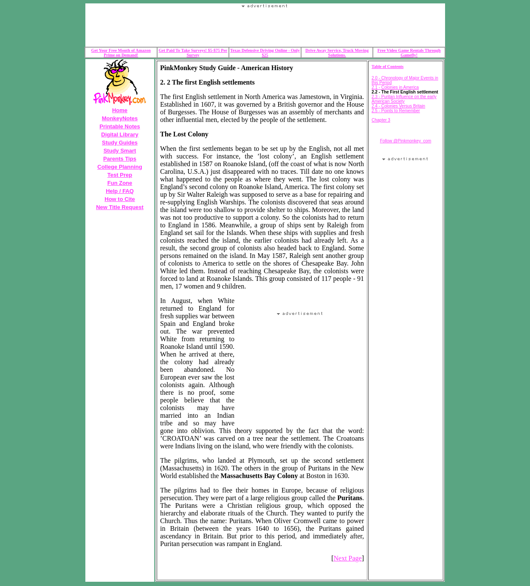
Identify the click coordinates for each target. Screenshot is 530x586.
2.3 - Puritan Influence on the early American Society (404, 99)
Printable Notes (119, 126)
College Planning (119, 167)
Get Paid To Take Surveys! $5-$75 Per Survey (193, 52)
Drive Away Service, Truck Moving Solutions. (337, 52)
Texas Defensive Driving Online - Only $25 (265, 52)
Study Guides (120, 142)
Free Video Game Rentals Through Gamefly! (409, 52)
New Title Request (120, 207)
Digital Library (119, 134)
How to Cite (119, 199)
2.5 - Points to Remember (396, 110)
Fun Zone (119, 183)
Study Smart (120, 150)
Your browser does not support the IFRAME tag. (265, 27)
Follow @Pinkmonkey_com (405, 141)
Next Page (347, 558)
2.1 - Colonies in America (395, 87)
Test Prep (119, 175)
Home (119, 110)
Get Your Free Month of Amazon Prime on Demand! (121, 52)
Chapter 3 (381, 120)
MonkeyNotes (120, 118)
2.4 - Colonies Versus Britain (398, 106)
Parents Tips (119, 159)
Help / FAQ (120, 191)
